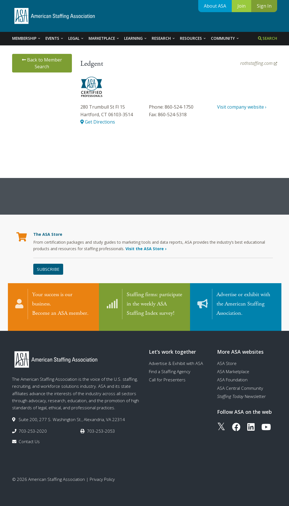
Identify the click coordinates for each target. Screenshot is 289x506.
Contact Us (29, 438)
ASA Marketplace (233, 367)
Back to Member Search (42, 63)
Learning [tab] (135, 38)
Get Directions (97, 122)
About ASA (215, 6)
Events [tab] (54, 38)
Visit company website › (241, 107)
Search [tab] (267, 38)
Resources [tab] (193, 38)
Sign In (264, 6)
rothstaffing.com (258, 63)
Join (241, 6)
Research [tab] (163, 38)
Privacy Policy (102, 475)
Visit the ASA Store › (145, 248)
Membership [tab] (26, 38)
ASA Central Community (240, 384)
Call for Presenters (167, 376)
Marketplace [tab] (104, 38)
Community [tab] (225, 38)
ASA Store (227, 359)
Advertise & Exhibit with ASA (176, 359)
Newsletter (241, 392)
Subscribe (48, 269)
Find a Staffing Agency (169, 367)
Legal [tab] (76, 38)
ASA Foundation (232, 376)
